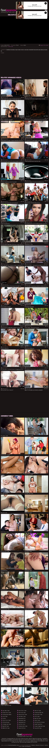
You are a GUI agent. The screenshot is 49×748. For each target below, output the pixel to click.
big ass (38, 49)
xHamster (4, 95)
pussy (16, 49)
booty (19, 49)
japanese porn (22, 718)
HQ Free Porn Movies (39, 722)
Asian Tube (37, 720)
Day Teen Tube (5, 710)
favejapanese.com (13, 745)
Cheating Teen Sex (39, 712)
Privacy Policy (40, 745)
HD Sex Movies (5, 722)
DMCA (46, 745)
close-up (42, 49)
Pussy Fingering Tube (40, 726)
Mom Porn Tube (22, 710)
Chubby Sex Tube (6, 724)
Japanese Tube (22, 720)
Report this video (43, 45)
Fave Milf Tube (38, 728)
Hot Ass (35, 49)
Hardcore (8, 49)
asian (27, 49)
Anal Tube (4, 716)
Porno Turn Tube (6, 720)
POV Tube (37, 716)
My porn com (22, 724)
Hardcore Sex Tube (23, 726)
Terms (33, 745)
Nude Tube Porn (38, 724)
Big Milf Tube (5, 726)
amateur (13, 49)
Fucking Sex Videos (6, 714)
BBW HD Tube (5, 728)
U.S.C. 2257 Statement (25, 746)
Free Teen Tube (22, 716)
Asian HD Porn (22, 728)
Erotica (4, 718)
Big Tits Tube (38, 718)
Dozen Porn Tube (6, 712)
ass (25, 49)
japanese (31, 49)
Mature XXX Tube (23, 714)
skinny (22, 49)
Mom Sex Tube (22, 712)
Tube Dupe (10, 46)
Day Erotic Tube (38, 714)
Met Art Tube (38, 710)
